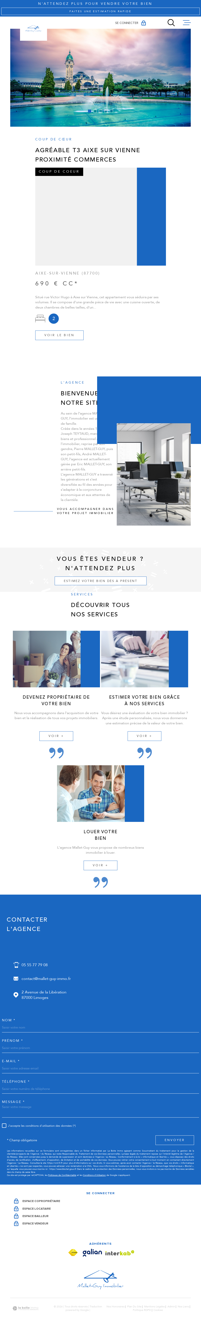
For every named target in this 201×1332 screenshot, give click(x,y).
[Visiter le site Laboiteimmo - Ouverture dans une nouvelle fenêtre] (25, 1308)
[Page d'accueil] (34, 28)
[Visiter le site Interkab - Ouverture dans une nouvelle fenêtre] (119, 1252)
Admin (171, 1306)
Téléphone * (16, 1081)
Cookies (158, 1310)
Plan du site (134, 1306)
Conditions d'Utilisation (94, 1175)
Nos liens (183, 1306)
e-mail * (11, 1061)
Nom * (9, 1020)
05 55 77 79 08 (35, 965)
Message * (13, 1102)
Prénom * (12, 1040)
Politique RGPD (142, 1310)
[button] (89, 111)
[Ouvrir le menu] (187, 23)
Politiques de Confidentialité (62, 1175)
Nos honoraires (115, 1306)
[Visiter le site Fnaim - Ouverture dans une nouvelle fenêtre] (73, 1252)
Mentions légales (154, 1306)
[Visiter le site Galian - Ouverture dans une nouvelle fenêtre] (92, 1252)
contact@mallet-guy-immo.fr (46, 978)
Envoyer (174, 1140)
